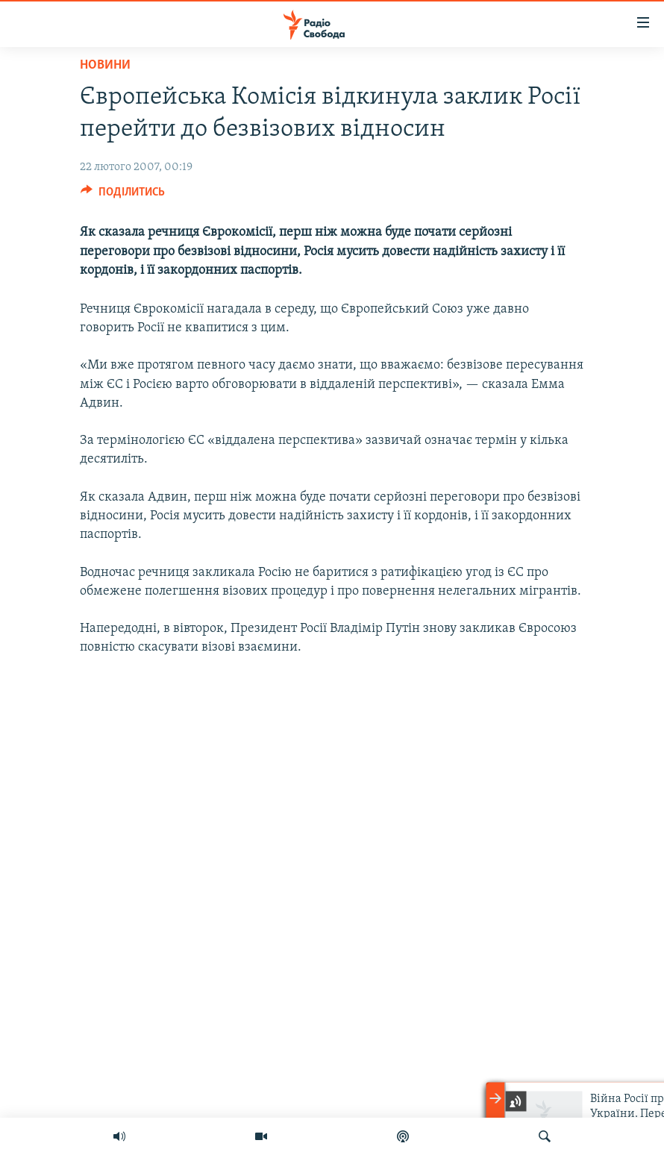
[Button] (123, 195)
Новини (105, 65)
